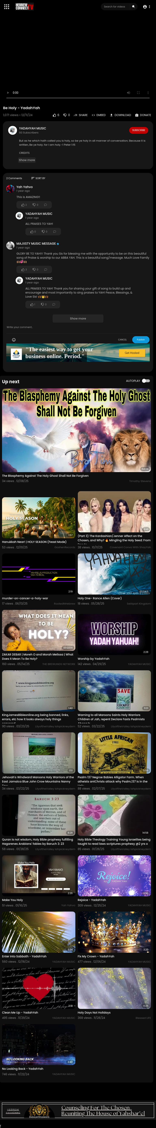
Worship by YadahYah (93, 659)
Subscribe (139, 130)
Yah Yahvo (24, 187)
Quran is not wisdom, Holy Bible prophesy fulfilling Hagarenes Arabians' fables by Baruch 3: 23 (37, 841)
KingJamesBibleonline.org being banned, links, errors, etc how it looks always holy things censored (35, 719)
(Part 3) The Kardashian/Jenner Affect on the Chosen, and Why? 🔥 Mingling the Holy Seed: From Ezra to (114, 540)
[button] (146, 6)
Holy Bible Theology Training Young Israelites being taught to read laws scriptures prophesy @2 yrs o (114, 841)
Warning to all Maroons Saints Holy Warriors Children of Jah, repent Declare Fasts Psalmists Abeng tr (111, 719)
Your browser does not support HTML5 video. (78, 60)
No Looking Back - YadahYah (22, 1069)
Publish (141, 339)
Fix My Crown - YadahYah (96, 956)
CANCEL (122, 339)
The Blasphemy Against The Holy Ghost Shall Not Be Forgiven (45, 476)
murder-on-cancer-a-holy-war (25, 598)
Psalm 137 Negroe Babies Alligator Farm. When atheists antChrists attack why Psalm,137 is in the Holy (113, 781)
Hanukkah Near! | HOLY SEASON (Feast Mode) (34, 542)
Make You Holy (12, 900)
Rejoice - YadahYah (92, 900)
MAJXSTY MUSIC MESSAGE (36, 243)
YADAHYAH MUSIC (32, 128)
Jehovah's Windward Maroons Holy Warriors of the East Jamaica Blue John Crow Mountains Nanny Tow (38, 781)
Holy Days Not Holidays (94, 1013)
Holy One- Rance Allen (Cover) (100, 598)
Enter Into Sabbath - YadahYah (24, 956)
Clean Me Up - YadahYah (20, 1013)
